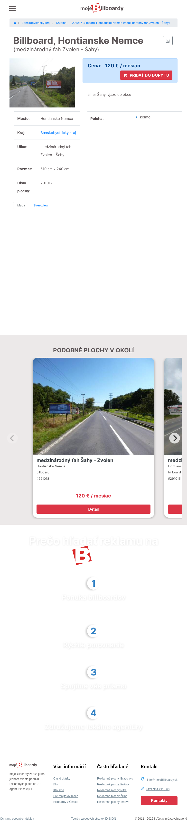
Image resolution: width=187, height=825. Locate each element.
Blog (56, 784)
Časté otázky (61, 778)
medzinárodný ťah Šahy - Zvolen (75, 460)
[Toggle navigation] (12, 8)
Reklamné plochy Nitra (112, 790)
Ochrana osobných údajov (17, 818)
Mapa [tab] (21, 205)
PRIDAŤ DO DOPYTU (146, 75)
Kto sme (58, 790)
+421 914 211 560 (157, 789)
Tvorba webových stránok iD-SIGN (93, 818)
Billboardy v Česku (65, 802)
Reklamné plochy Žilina (112, 796)
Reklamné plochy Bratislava (115, 778)
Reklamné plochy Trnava (113, 802)
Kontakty (159, 800)
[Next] (174, 438)
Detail (93, 509)
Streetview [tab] (40, 205)
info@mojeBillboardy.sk (162, 779)
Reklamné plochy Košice (113, 784)
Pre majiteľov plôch (65, 796)
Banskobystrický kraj (58, 132)
